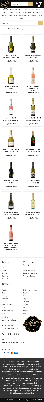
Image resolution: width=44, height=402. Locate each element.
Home (4, 29)
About (4, 270)
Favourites (5, 279)
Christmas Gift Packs (16, 10)
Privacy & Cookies (29, 276)
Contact (5, 276)
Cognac (17, 13)
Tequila (33, 16)
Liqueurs (28, 13)
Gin (22, 13)
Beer (25, 10)
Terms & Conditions (30, 273)
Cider (4, 13)
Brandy (38, 10)
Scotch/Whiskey (24, 16)
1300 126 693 (11, 334)
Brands (4, 273)
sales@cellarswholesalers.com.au (11, 341)
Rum (10, 16)
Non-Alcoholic (37, 13)
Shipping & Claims (29, 270)
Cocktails (10, 13)
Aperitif (5, 10)
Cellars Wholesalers (20, 400)
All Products (11, 29)
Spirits (16, 16)
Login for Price (11, 61)
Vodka (40, 16)
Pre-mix (4, 16)
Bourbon (32, 10)
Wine (22, 18)
